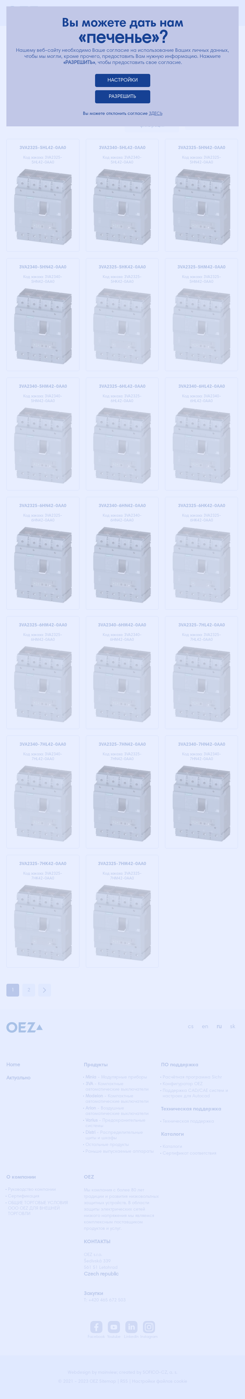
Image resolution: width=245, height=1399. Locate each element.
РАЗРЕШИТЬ (122, 96)
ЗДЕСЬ (155, 114)
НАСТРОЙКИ (123, 80)
